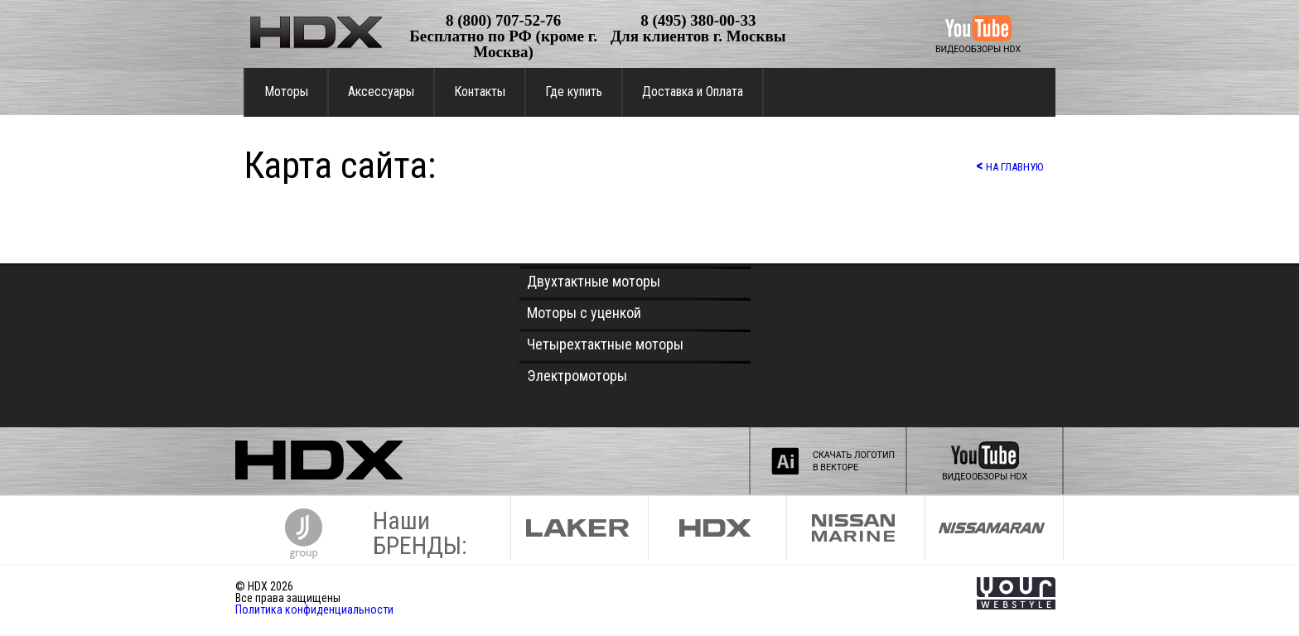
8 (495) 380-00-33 (698, 20)
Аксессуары (381, 91)
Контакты (479, 91)
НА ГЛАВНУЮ (1009, 165)
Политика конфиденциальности (314, 609)
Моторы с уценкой (584, 312)
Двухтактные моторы (593, 281)
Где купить (573, 91)
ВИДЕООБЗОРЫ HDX (978, 49)
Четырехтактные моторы (605, 344)
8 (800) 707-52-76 (503, 20)
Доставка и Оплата (692, 91)
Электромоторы (577, 375)
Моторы (286, 91)
